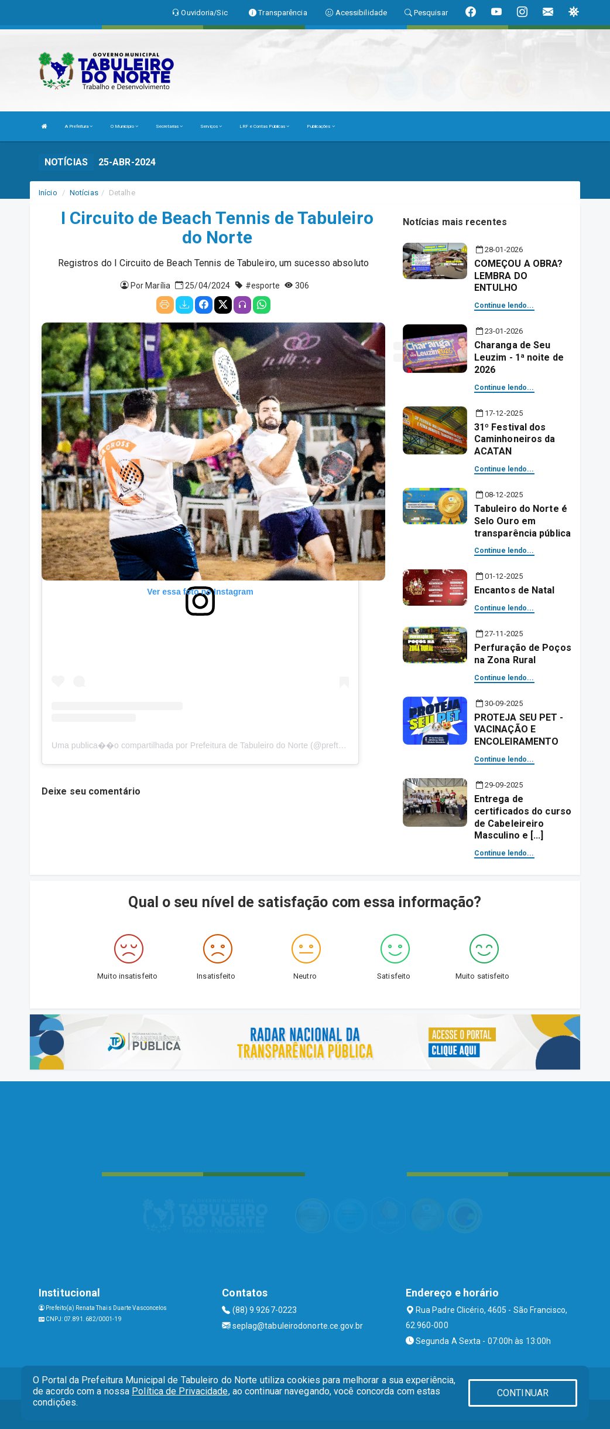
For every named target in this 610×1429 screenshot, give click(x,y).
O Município (124, 126)
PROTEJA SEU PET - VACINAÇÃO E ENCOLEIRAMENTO (519, 730)
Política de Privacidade (180, 1391)
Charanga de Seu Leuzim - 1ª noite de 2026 (519, 357)
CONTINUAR (523, 1393)
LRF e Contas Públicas (264, 126)
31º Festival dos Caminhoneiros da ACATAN (515, 439)
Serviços (211, 126)
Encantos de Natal (514, 590)
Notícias (84, 192)
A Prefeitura (78, 126)
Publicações (320, 126)
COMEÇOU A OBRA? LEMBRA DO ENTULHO (518, 276)
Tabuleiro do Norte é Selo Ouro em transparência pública (522, 521)
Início (48, 192)
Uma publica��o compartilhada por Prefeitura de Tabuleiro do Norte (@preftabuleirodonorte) (225, 745)
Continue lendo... (504, 305)
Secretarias (169, 126)
